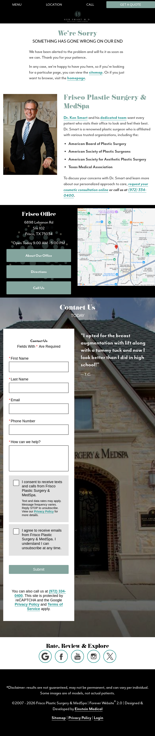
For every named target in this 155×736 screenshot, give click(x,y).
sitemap (96, 72)
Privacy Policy (44, 511)
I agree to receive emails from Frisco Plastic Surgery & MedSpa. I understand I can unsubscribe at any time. (42, 539)
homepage (76, 78)
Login (98, 717)
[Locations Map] (116, 246)
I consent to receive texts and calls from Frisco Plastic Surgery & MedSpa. (43, 498)
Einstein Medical (89, 708)
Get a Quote (130, 5)
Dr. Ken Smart (76, 117)
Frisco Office (39, 214)
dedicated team (113, 117)
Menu (17, 4)
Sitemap (59, 717)
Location (54, 4)
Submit (38, 569)
